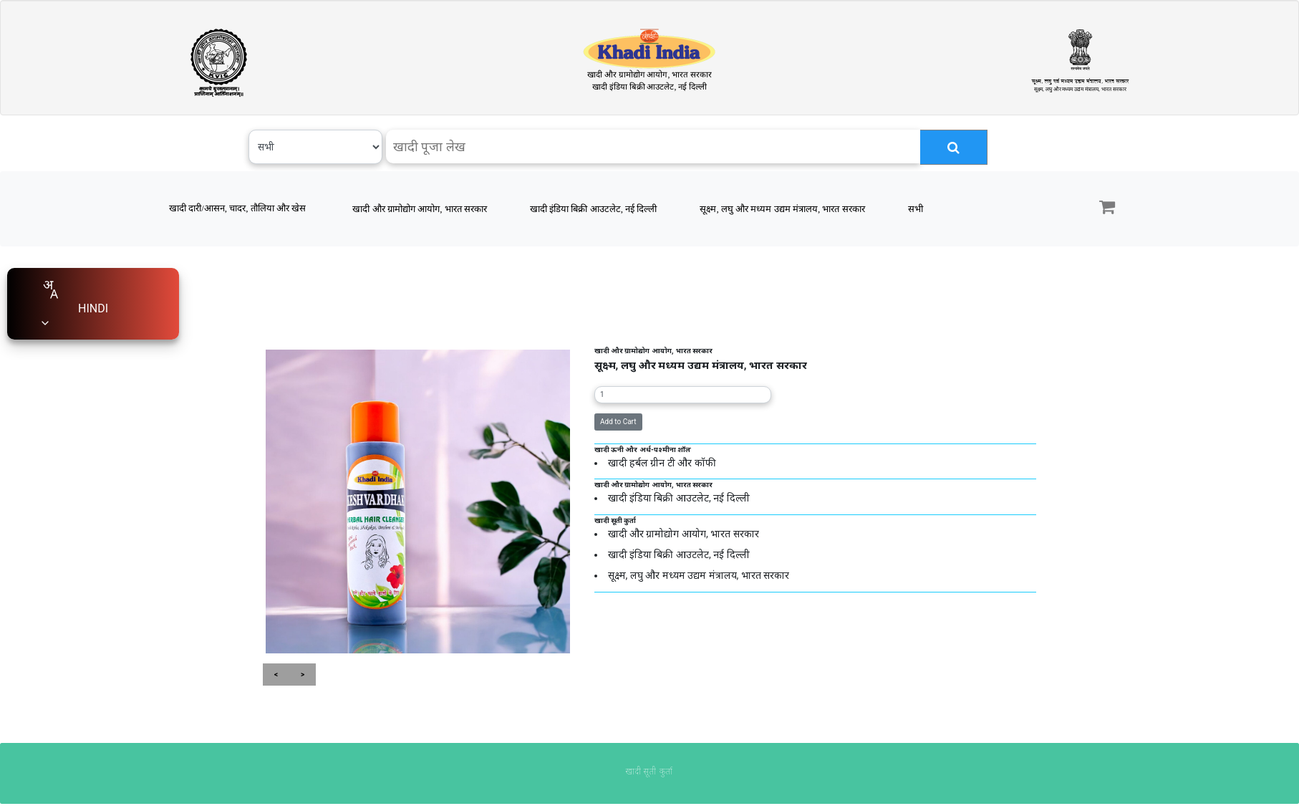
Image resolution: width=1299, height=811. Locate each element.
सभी (915, 208)
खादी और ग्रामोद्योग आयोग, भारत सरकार (419, 208)
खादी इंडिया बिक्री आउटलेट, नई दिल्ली (593, 208)
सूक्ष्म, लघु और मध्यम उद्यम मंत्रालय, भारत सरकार (782, 208)
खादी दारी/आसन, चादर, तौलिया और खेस (237, 208)
